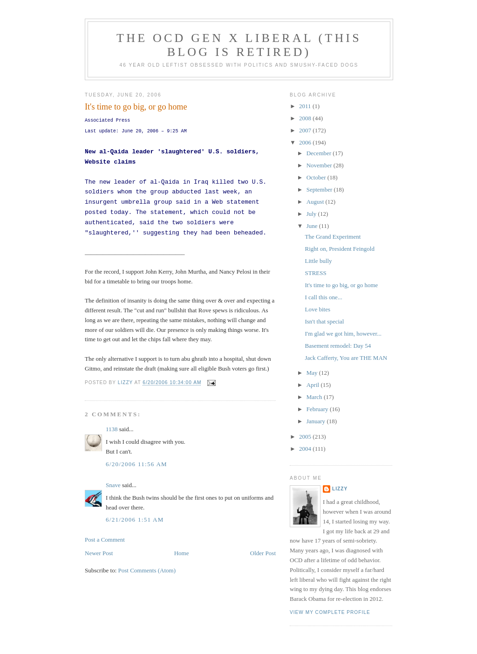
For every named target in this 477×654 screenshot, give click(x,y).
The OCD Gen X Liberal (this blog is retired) (238, 45)
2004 (306, 448)
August (316, 201)
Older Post (263, 553)
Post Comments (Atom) (147, 570)
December (320, 153)
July (312, 213)
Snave (113, 485)
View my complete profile (330, 612)
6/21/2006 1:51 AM (135, 519)
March (315, 396)
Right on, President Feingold (340, 248)
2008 (306, 118)
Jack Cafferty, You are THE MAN (346, 357)
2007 (306, 130)
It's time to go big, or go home (341, 285)
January (317, 421)
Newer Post (99, 553)
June (313, 225)
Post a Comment (105, 539)
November (320, 165)
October (317, 177)
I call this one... (323, 297)
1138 (112, 429)
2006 (306, 142)
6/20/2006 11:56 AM (136, 464)
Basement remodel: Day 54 (338, 345)
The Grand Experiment (333, 236)
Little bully (318, 260)
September (320, 189)
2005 (306, 436)
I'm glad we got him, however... (343, 333)
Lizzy (340, 488)
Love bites (317, 309)
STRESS (315, 272)
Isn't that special (324, 321)
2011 (306, 106)
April (314, 384)
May (313, 372)
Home (181, 553)
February (318, 409)
